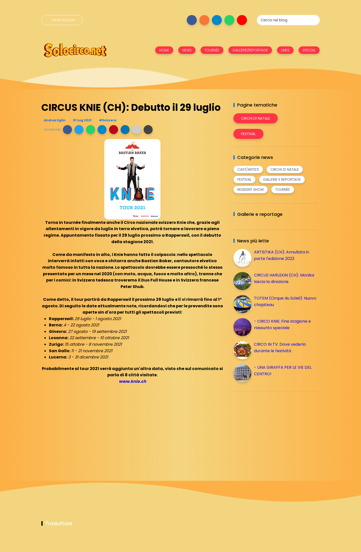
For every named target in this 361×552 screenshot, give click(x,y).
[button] (67, 129)
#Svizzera (107, 120)
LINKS (285, 50)
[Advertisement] (271, 430)
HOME (164, 50)
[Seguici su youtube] (242, 20)
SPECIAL (309, 50)
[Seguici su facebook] (192, 20)
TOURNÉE (212, 50)
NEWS (187, 50)
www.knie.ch (132, 381)
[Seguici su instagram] (204, 20)
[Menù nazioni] (62, 20)
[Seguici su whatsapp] (229, 20)
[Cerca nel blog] (288, 20)
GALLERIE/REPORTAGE (250, 50)
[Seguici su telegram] (217, 20)
